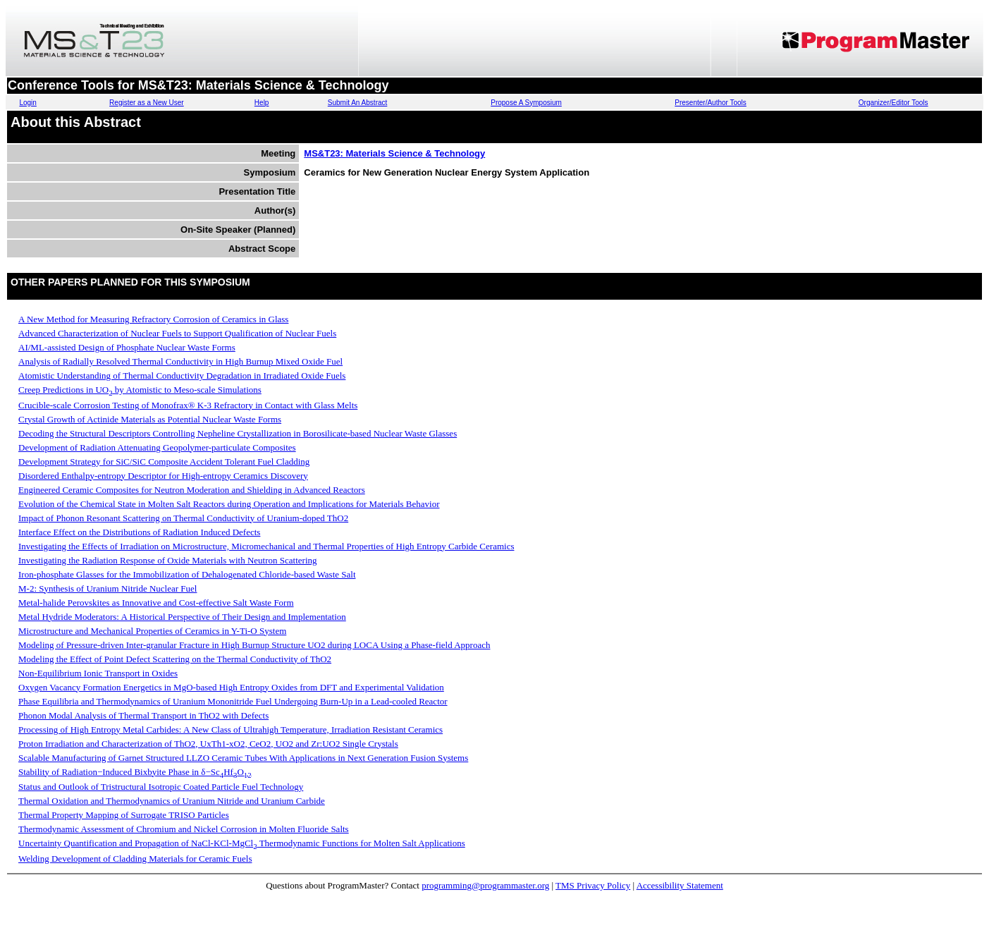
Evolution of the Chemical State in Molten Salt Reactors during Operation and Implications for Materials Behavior (229, 504)
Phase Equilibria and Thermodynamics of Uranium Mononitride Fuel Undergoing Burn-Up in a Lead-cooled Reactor (233, 701)
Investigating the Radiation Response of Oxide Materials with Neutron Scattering (167, 560)
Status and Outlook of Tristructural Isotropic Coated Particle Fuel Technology (160, 786)
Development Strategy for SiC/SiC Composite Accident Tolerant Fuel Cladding (163, 461)
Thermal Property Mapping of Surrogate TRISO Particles (123, 815)
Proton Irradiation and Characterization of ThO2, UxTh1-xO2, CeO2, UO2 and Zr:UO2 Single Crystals (208, 743)
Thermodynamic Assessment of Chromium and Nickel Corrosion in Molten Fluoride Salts (183, 829)
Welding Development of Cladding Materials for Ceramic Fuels (135, 858)
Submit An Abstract (358, 102)
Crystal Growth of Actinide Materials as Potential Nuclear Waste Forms (149, 419)
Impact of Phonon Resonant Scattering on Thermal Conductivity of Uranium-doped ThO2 (183, 518)
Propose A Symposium (526, 102)
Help (261, 102)
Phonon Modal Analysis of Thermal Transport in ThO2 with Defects (143, 715)
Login (27, 102)
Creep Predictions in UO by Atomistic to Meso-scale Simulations (140, 389)
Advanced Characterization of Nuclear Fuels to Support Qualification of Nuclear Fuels (177, 333)
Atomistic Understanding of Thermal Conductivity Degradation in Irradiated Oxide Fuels (181, 375)
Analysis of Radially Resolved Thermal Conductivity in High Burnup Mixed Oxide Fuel (180, 361)
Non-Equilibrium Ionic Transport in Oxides (98, 673)
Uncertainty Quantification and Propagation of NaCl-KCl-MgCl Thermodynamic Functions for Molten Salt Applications (241, 843)
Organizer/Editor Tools (893, 102)
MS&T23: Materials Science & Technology (394, 153)
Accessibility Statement (680, 885)
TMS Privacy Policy (592, 885)
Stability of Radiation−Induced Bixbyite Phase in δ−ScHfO (135, 772)
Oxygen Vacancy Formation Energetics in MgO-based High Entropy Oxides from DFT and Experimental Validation (231, 687)
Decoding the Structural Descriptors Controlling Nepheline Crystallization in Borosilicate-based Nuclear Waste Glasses (237, 433)
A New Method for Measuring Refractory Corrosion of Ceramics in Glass (153, 319)
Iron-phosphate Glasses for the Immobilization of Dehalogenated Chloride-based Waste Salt (187, 574)
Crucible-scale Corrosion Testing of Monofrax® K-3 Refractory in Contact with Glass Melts (187, 405)
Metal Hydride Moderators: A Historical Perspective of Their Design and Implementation (182, 616)
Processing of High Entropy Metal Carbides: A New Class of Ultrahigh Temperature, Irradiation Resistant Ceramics (230, 729)
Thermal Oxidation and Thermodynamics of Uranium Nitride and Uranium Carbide (171, 800)
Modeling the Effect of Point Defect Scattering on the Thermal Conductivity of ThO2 (174, 659)
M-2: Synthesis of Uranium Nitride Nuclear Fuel (107, 588)
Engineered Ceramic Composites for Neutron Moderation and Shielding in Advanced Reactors (191, 489)
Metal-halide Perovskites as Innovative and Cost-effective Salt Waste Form (156, 602)
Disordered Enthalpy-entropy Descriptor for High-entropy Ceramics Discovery (163, 475)
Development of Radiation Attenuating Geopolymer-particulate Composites (157, 447)
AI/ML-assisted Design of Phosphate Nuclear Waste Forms (126, 347)
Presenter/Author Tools (711, 102)
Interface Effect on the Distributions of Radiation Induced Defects (139, 532)
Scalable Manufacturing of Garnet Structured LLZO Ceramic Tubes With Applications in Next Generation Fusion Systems (243, 757)
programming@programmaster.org (485, 885)
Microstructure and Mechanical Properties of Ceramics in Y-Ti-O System (152, 630)
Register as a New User (146, 102)
